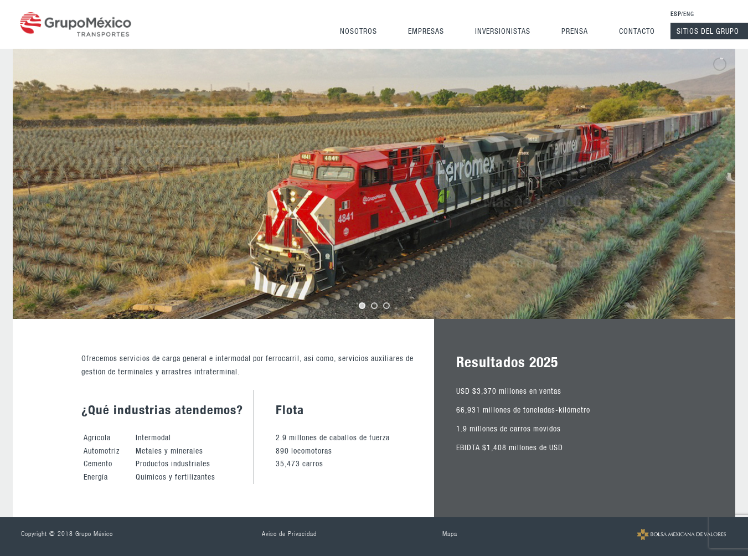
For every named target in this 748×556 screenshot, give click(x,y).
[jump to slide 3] (386, 305)
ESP (675, 14)
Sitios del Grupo (708, 31)
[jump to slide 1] (362, 305)
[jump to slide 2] (374, 305)
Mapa (449, 533)
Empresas (426, 31)
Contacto (637, 31)
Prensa (574, 31)
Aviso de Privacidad (289, 533)
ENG (688, 14)
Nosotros (358, 31)
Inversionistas (502, 31)
